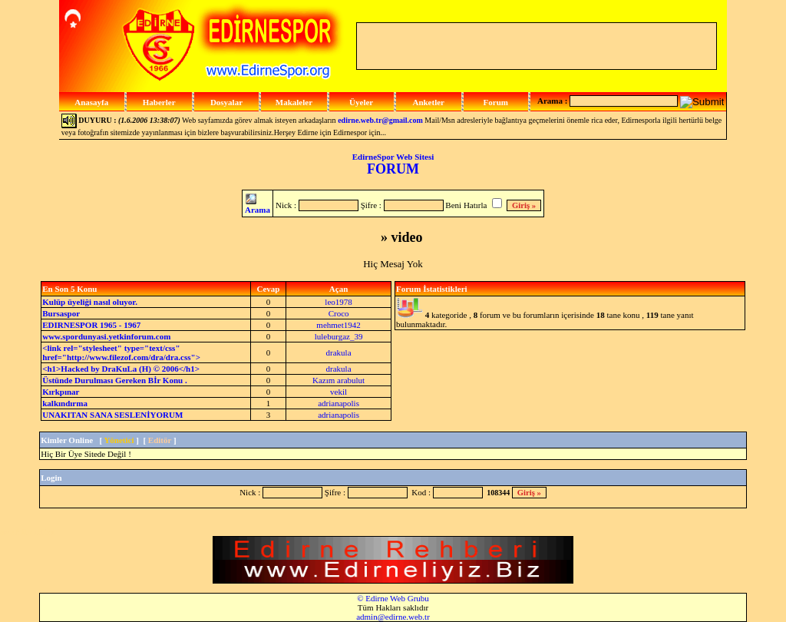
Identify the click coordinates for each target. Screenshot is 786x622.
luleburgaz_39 (339, 336)
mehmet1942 (338, 324)
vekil (338, 391)
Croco (339, 313)
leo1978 (338, 301)
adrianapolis (338, 403)
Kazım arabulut (338, 380)
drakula (339, 352)
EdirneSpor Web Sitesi (393, 156)
